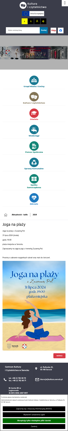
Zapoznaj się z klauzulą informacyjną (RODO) (34, 408)
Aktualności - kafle (20, 214)
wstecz (59, 355)
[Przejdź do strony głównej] (34, 5)
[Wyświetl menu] (65, 3)
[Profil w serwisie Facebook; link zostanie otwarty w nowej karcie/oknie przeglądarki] (61, 30)
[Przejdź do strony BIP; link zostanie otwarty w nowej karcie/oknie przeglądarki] (53, 30)
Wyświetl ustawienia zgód (34, 414)
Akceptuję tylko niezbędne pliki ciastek (34, 420)
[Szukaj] (44, 30)
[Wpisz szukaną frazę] (23, 30)
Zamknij (34, 426)
